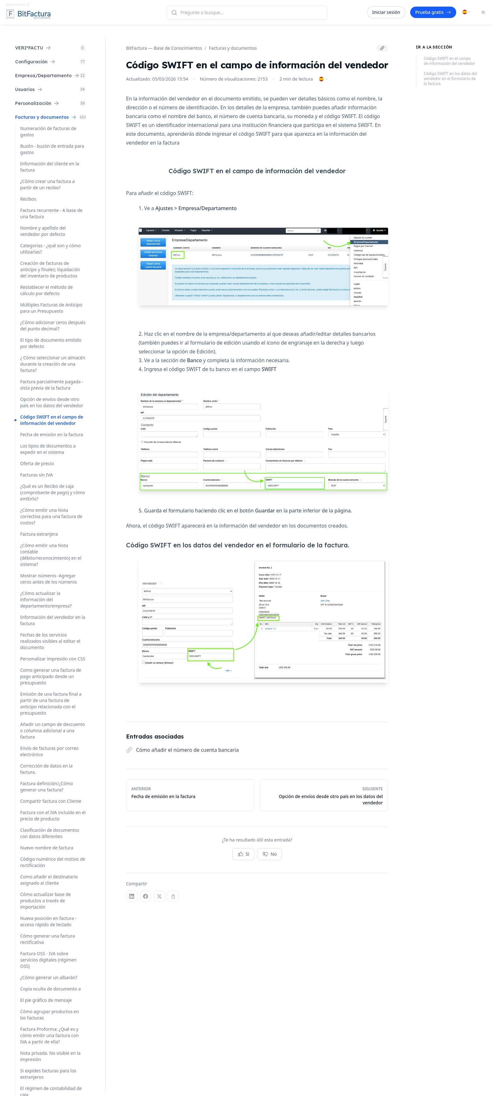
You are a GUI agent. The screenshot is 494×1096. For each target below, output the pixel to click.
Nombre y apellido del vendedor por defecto (43, 231)
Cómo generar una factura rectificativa (47, 939)
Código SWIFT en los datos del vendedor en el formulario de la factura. (450, 78)
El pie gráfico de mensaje (46, 1000)
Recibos (28, 199)
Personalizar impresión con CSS (52, 659)
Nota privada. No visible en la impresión (50, 1056)
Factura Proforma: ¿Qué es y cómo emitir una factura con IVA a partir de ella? (49, 1035)
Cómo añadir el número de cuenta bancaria (187, 749)
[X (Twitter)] (159, 896)
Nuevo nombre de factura (46, 848)
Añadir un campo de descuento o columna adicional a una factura (52, 730)
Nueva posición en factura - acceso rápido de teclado (48, 921)
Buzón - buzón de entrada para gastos (52, 149)
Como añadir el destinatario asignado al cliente (49, 880)
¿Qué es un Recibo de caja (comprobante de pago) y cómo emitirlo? (52, 492)
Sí (243, 854)
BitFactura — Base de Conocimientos (164, 48)
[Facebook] (145, 896)
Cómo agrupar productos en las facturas (49, 1014)
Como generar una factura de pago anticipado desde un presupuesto (50, 676)
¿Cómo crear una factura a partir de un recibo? (47, 184)
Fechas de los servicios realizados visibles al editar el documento (50, 641)
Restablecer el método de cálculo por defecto (46, 290)
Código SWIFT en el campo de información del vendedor (51, 420)
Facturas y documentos (233, 48)
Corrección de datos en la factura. (46, 769)
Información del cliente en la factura (49, 167)
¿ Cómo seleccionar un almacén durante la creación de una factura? (52, 364)
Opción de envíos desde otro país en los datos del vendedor (51, 402)
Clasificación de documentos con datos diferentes (49, 833)
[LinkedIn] (131, 896)
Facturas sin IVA (36, 475)
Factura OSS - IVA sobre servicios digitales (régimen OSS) (48, 959)
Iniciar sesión (386, 12)
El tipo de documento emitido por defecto (50, 343)
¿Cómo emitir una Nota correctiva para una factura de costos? (51, 516)
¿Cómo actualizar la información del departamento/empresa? (46, 599)
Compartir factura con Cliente (50, 801)
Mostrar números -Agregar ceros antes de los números (48, 579)
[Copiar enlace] (382, 48)
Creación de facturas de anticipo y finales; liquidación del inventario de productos (50, 269)
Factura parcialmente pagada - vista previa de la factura (51, 385)
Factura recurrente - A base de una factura (51, 213)
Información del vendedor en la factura (52, 620)
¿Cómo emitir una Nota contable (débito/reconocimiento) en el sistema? (50, 554)
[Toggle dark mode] (483, 12)
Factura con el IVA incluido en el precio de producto (53, 815)
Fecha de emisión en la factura (51, 434)
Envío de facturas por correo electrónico (49, 751)
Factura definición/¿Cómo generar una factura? (46, 786)
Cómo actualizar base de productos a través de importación (45, 900)
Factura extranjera (39, 534)
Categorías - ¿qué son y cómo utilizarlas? (50, 249)
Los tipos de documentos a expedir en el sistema (48, 449)
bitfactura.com (18, 5)
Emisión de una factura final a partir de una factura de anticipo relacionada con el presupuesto (51, 703)
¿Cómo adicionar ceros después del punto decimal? (52, 325)
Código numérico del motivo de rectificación (52, 862)
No (269, 854)
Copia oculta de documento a (50, 989)
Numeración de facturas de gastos (48, 131)
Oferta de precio (37, 463)
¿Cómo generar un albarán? (48, 977)
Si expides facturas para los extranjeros (48, 1074)
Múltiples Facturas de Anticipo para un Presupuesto (51, 308)
